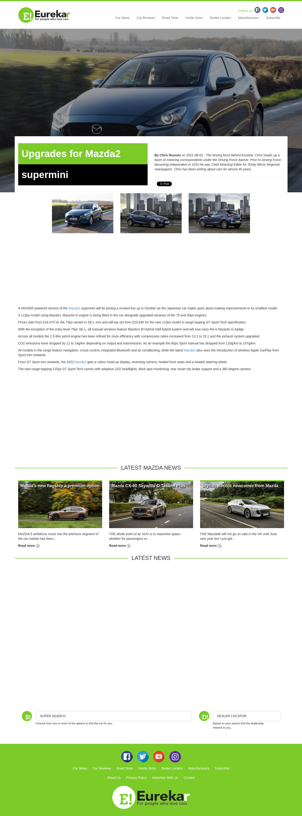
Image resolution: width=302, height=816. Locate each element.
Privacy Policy (136, 778)
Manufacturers (248, 18)
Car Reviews (146, 18)
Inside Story (194, 18)
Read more (29, 546)
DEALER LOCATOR (231, 716)
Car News (122, 18)
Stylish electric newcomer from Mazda (240, 485)
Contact (189, 778)
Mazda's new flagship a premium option (60, 485)
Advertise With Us (165, 778)
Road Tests (170, 18)
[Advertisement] (151, 273)
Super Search (53, 716)
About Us (114, 778)
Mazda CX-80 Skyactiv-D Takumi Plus (148, 485)
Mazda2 (74, 308)
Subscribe (273, 18)
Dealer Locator (220, 18)
